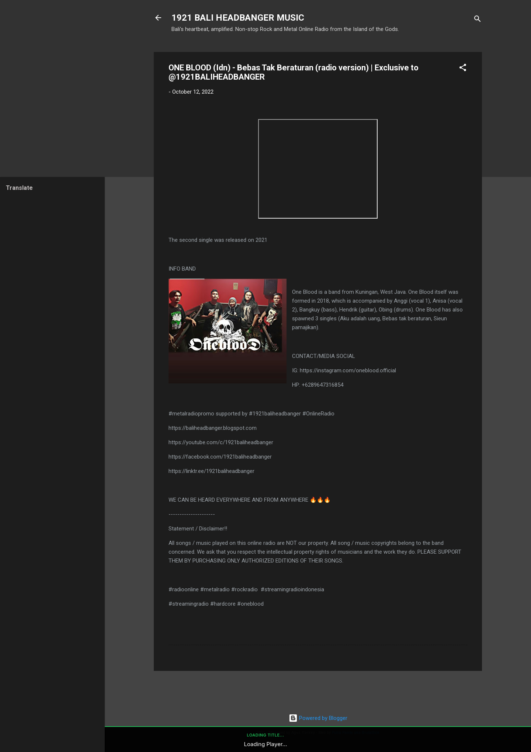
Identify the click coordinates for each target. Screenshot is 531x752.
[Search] (477, 20)
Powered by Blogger (318, 718)
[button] (462, 68)
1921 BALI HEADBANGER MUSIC (237, 18)
